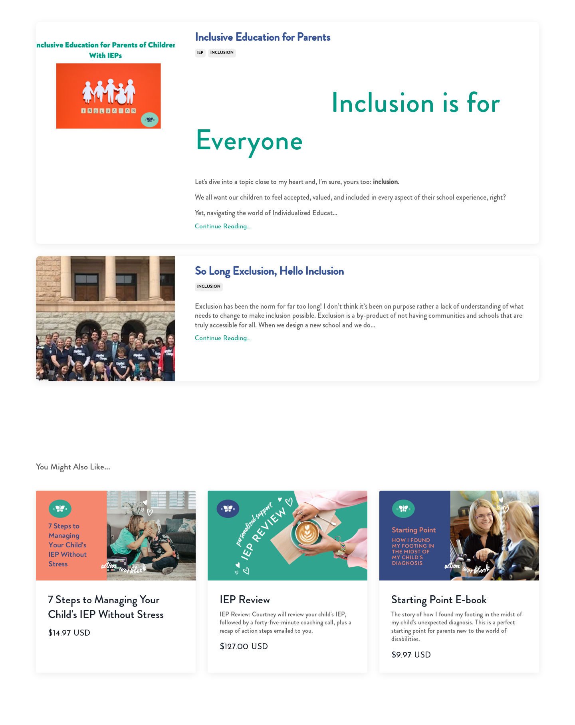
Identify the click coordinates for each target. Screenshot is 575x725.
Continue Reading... (222, 232)
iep (200, 58)
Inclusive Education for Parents (296, 41)
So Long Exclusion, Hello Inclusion (306, 280)
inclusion (222, 58)
